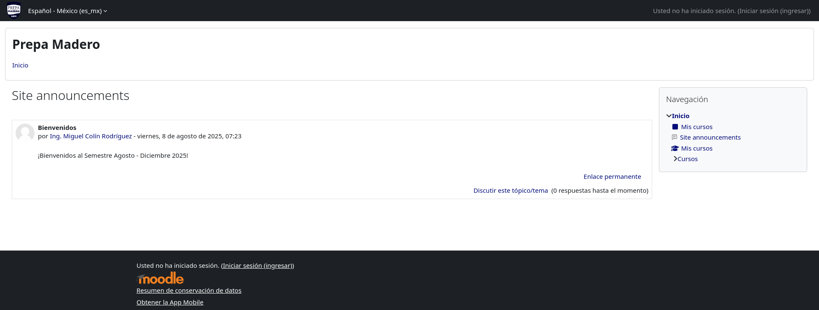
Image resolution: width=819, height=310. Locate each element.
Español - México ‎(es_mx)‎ (65, 10)
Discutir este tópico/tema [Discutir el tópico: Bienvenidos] (512, 190)
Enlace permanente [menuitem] (612, 176)
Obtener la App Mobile (169, 302)
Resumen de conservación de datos (188, 290)
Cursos (687, 158)
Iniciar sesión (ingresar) (773, 10)
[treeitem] (733, 137)
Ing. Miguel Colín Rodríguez (91, 136)
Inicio (20, 65)
